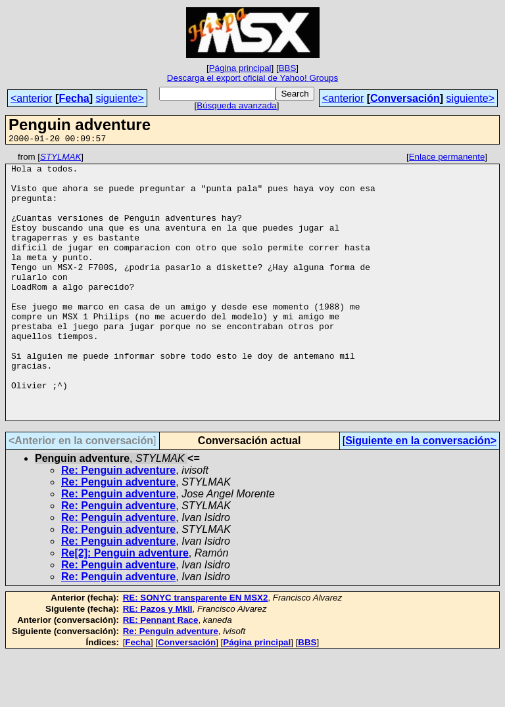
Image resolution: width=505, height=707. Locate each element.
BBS (288, 68)
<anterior (32, 98)
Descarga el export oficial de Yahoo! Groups (252, 78)
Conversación (405, 98)
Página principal (240, 68)
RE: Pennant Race (161, 673)
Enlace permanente (447, 159)
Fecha (74, 98)
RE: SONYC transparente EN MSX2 (195, 651)
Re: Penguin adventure (118, 523)
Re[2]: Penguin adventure (125, 606)
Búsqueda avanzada (237, 105)
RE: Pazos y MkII (158, 662)
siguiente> (119, 98)
